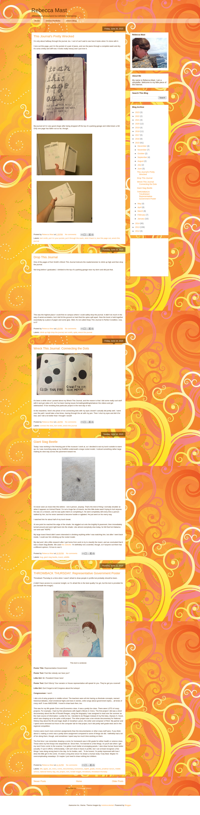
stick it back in (90, 238)
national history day (47, 772)
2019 (137, 127)
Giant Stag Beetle (46, 441)
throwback (86, 772)
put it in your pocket (56, 238)
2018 (137, 131)
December (142, 146)
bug (41, 557)
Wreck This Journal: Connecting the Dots (61, 348)
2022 (137, 116)
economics (78, 769)
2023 (137, 112)
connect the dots (46, 426)
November (142, 150)
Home (37, 21)
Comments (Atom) (84, 788)
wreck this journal (85, 332)
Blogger (128, 805)
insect (60, 557)
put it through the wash (74, 238)
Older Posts (117, 781)
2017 (137, 135)
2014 (137, 223)
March (140, 211)
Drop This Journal (46, 257)
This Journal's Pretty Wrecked (54, 36)
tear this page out (104, 238)
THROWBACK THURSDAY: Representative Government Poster (77, 573)
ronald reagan (75, 772)
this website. (67, 545)
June (140, 169)
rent (67, 772)
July (140, 165)
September (143, 157)
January (141, 219)
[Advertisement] (149, 256)
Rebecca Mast (49, 10)
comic (59, 769)
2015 (137, 143)
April (140, 207)
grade (92, 769)
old (57, 772)
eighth (86, 769)
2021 (137, 120)
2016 (137, 139)
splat (75, 332)
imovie (98, 769)
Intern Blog (71, 21)
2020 (137, 124)
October (141, 153)
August (141, 161)
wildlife (66, 557)
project (62, 772)
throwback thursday (99, 772)
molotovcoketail (107, 805)
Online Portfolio (53, 21)
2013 (137, 227)
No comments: (71, 234)
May (140, 203)
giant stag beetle (50, 557)
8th (41, 769)
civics (54, 769)
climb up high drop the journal (52, 332)
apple (45, 769)
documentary (68, 769)
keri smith (44, 238)
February (142, 215)
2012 (137, 231)
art (50, 769)
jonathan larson (108, 769)
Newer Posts (40, 781)
